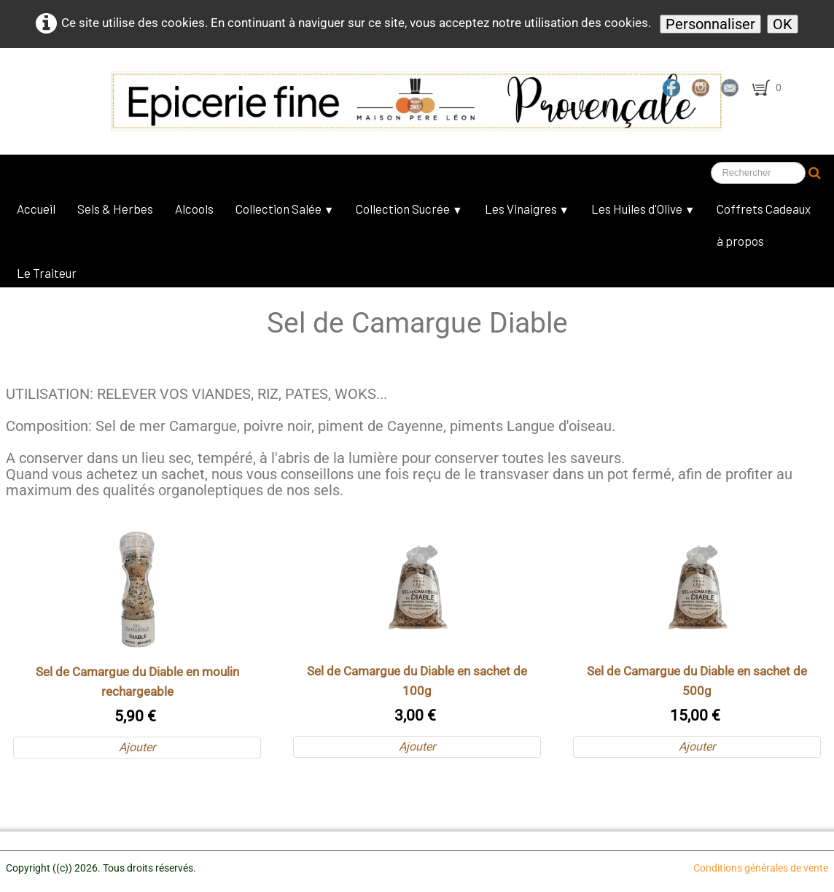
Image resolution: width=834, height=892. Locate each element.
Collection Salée (284, 208)
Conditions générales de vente (760, 868)
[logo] (346, 101)
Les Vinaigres (527, 208)
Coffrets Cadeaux (764, 208)
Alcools (194, 208)
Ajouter (137, 747)
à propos (740, 240)
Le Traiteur (47, 272)
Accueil (36, 208)
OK (782, 24)
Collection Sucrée (409, 208)
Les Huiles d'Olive (643, 208)
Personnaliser (710, 24)
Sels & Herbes (115, 208)
